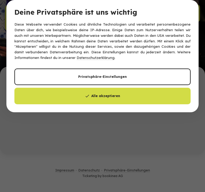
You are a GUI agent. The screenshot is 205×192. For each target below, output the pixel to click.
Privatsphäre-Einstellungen (102, 77)
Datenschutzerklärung (96, 57)
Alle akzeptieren (102, 96)
